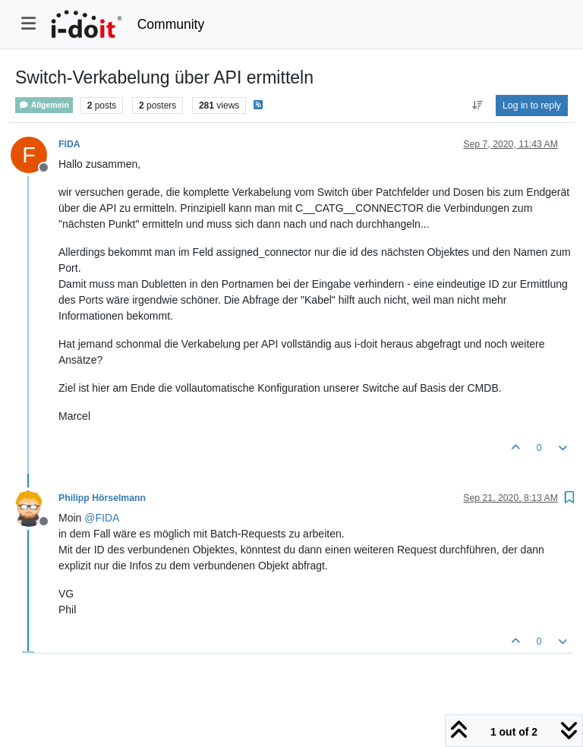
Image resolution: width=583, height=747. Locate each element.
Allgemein (44, 105)
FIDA (69, 144)
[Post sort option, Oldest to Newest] (477, 105)
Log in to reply (532, 105)
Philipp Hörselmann (102, 498)
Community (171, 24)
